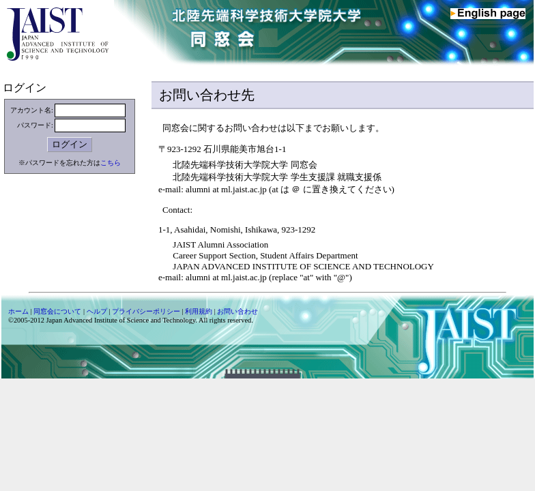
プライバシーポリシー (146, 311)
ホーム (18, 311)
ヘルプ (97, 311)
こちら (110, 162)
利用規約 (198, 311)
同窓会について (57, 311)
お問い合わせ (237, 311)
